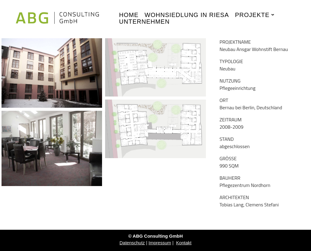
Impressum (160, 242)
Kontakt (184, 242)
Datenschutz (132, 242)
